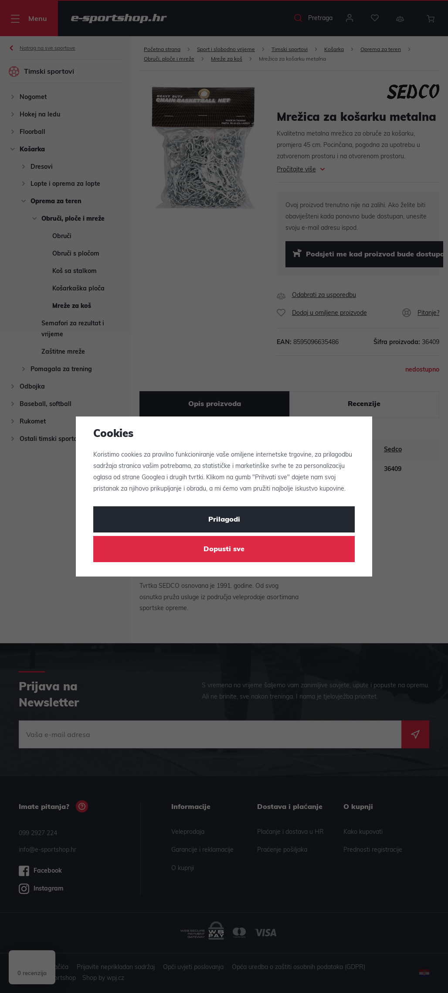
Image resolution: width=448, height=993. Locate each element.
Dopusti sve (224, 549)
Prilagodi (224, 519)
